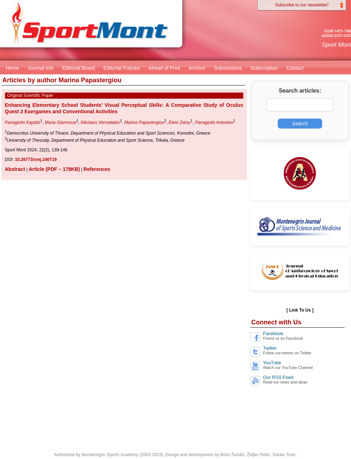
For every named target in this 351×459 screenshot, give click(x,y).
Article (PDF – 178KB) (54, 169)
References (97, 169)
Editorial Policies (121, 68)
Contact (294, 68)
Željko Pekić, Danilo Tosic (271, 454)
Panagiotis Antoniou (214, 122)
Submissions (228, 68)
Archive (196, 68)
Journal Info (41, 68)
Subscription (264, 68)
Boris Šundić (232, 454)
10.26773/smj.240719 (36, 159)
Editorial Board (78, 68)
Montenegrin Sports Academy (109, 454)
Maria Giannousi (60, 122)
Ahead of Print (164, 68)
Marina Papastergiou (144, 122)
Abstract (16, 169)
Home (12, 68)
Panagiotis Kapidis (23, 122)
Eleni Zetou (180, 122)
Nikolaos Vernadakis (100, 122)
